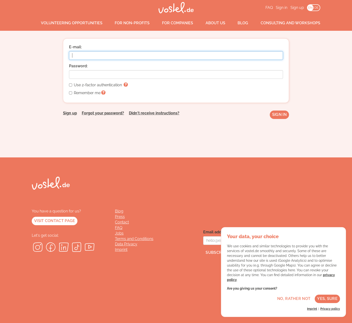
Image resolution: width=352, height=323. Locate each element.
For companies (173, 23)
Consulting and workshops (285, 23)
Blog (238, 23)
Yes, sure (327, 298)
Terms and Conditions (134, 238)
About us (210, 23)
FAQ (269, 7)
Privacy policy (330, 309)
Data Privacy (126, 244)
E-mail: (75, 47)
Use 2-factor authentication (98, 85)
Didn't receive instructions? (154, 113)
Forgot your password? (103, 113)
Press (120, 216)
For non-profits (128, 23)
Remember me (87, 93)
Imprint (121, 249)
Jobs (119, 233)
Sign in (281, 7)
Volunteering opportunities (67, 23)
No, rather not (293, 298)
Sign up (297, 7)
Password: (78, 66)
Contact (122, 222)
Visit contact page (54, 220)
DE (316, 7)
